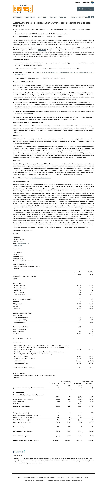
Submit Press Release (42, 477)
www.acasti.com (17, 245)
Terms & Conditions (54, 477)
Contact (53, 17)
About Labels (42, 17)
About (19, 477)
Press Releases (30, 17)
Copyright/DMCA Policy (67, 477)
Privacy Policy (79, 477)
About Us (62, 17)
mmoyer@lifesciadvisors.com (25, 261)
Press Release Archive (29, 477)
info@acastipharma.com (23, 243)
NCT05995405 (42, 50)
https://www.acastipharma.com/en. (41, 178)
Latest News (17, 17)
